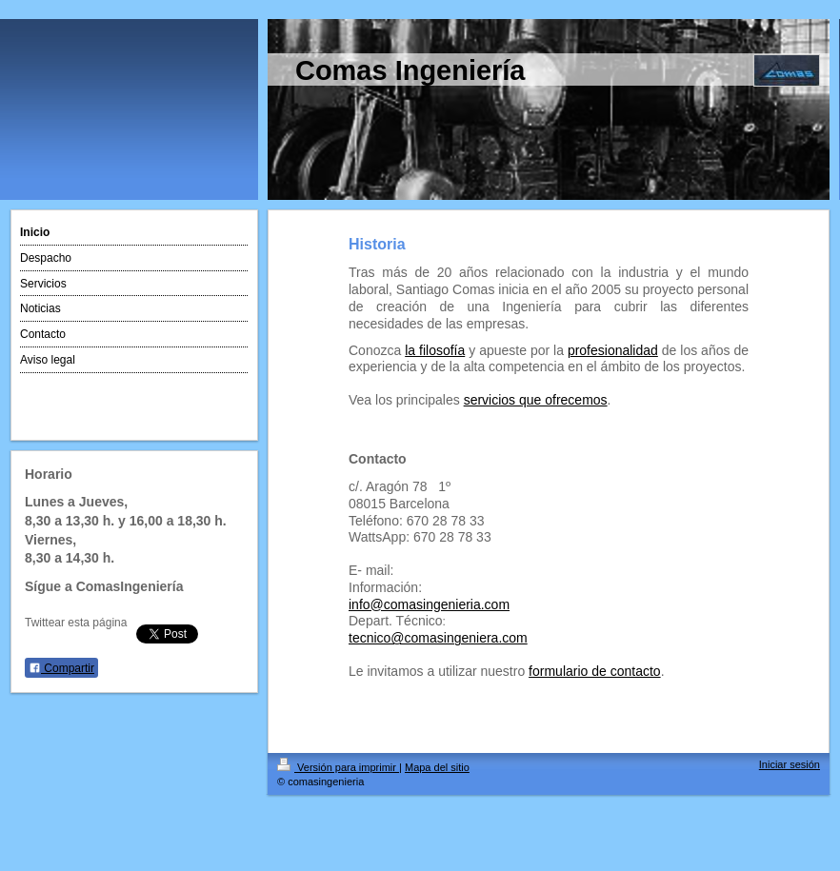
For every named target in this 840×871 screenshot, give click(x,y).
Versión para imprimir (338, 767)
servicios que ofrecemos (536, 399)
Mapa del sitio (437, 767)
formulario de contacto (595, 671)
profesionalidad (613, 350)
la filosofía (435, 350)
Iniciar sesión (789, 764)
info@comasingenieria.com (429, 604)
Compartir (61, 668)
